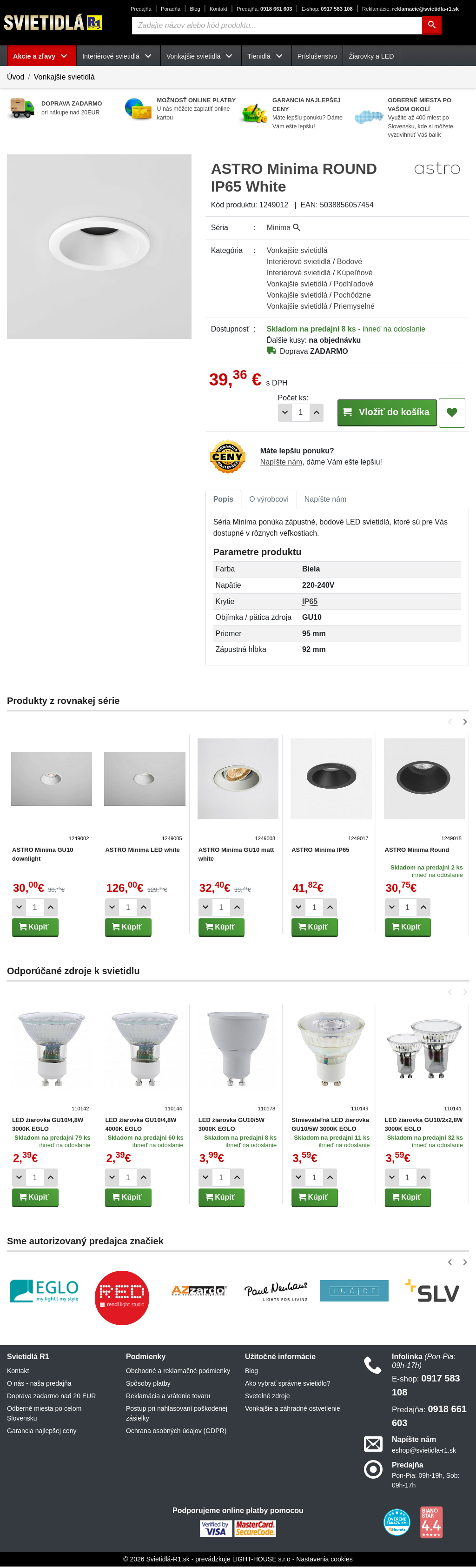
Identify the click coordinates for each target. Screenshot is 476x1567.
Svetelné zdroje (267, 1396)
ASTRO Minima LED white (142, 850)
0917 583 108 (327, 9)
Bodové (349, 262)
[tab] (223, 500)
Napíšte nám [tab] (325, 500)
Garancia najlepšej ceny (41, 1431)
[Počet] (286, 413)
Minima (283, 228)
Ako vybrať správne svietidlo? (287, 1384)
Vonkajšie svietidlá (64, 77)
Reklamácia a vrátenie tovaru (168, 1396)
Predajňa (141, 9)
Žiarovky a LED (371, 56)
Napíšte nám (281, 462)
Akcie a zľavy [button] (42, 56)
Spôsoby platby (148, 1384)
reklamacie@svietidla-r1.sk (410, 9)
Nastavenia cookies (324, 1559)
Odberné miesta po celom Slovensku (44, 1413)
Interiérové (299, 262)
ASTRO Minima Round (414, 850)
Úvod (15, 77)
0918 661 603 (264, 9)
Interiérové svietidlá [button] (118, 56)
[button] (451, 722)
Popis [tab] (223, 500)
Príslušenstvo (317, 56)
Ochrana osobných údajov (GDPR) (176, 1431)
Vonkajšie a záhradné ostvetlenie (292, 1409)
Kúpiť (34, 927)
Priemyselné (354, 306)
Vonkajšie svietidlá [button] (201, 56)
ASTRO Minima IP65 (318, 850)
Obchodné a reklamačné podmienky (178, 1371)
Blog (195, 9)
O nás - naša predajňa (39, 1384)
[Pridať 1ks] (302, 413)
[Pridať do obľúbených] (452, 413)
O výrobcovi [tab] (268, 500)
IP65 (309, 602)
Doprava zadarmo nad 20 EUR (51, 1396)
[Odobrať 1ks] (271, 413)
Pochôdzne (352, 295)
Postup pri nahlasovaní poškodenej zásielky (176, 1413)
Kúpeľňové (355, 273)
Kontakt (218, 9)
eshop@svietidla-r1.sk (424, 1450)
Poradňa (170, 9)
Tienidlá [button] (266, 56)
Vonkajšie (297, 250)
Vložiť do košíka (379, 412)
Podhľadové (354, 284)
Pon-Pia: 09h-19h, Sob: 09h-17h (426, 1480)
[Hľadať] (432, 25)
